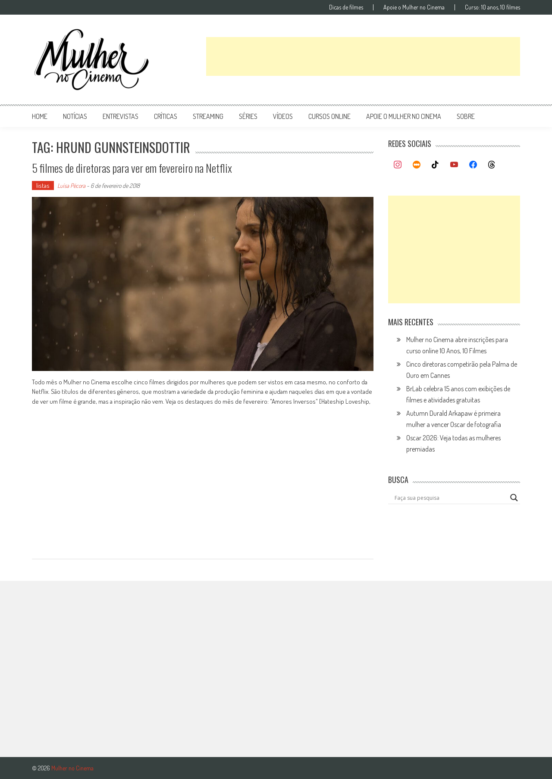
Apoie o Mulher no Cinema (414, 7)
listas (43, 185)
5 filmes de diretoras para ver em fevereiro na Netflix (132, 167)
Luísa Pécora (71, 185)
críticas (165, 116)
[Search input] (450, 498)
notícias (75, 116)
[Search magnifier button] (514, 498)
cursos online (329, 116)
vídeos (283, 116)
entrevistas (120, 116)
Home (39, 116)
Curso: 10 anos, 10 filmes (492, 7)
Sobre (466, 116)
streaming (208, 116)
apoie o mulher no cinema (403, 116)
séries (248, 116)
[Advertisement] (363, 56)
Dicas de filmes (346, 7)
